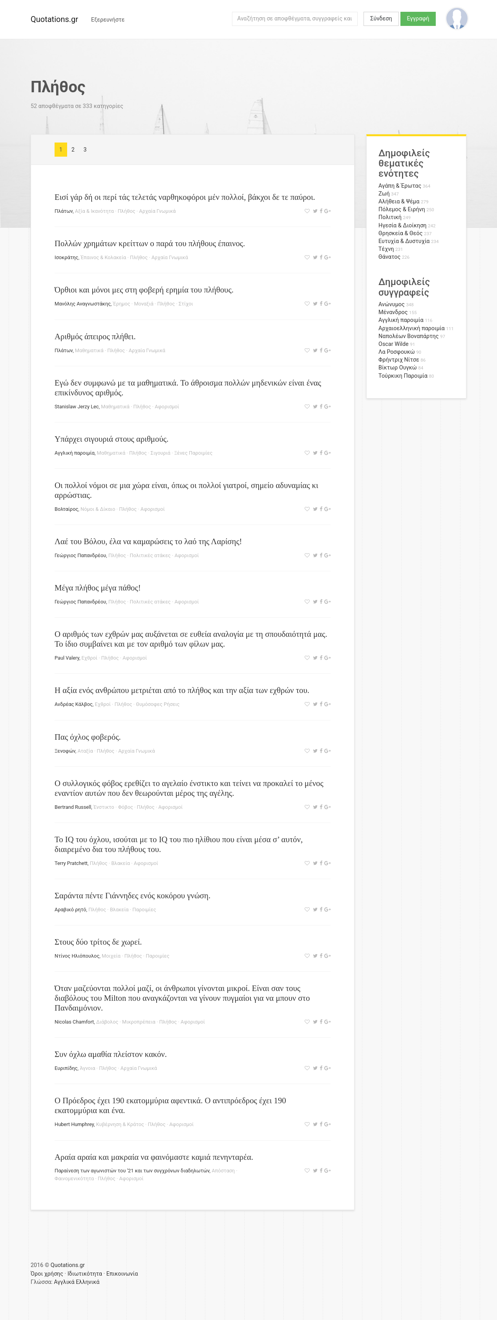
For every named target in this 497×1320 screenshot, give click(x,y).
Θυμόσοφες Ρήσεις (157, 704)
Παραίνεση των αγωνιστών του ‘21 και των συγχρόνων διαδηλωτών (132, 1171)
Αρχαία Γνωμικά (157, 211)
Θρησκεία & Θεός (400, 233)
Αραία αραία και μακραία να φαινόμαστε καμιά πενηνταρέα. (154, 1156)
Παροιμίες (144, 909)
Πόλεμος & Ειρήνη (401, 209)
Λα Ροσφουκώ (396, 352)
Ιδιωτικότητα (85, 1274)
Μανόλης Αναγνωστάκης (83, 304)
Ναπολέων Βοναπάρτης (408, 336)
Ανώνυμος (391, 304)
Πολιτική (390, 217)
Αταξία (85, 751)
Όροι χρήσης (47, 1274)
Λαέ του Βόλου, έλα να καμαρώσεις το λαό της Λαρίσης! (148, 541)
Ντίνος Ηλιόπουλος (77, 956)
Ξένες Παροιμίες (193, 453)
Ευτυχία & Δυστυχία (403, 241)
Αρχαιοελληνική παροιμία (411, 328)
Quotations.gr (54, 19)
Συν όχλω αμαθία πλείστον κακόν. (111, 1054)
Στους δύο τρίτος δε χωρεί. (98, 941)
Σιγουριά (160, 453)
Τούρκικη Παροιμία (403, 376)
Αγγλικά (64, 1282)
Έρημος (121, 304)
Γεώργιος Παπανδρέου (80, 555)
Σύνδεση (381, 18)
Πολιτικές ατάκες (150, 555)
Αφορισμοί (167, 407)
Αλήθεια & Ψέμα (398, 201)
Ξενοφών (65, 751)
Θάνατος (389, 257)
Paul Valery (67, 658)
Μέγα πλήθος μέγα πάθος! (98, 587)
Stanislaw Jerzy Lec (77, 407)
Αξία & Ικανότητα (94, 211)
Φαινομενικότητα (74, 1178)
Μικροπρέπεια (138, 1022)
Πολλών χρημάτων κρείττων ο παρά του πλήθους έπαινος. (150, 243)
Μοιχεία (111, 956)
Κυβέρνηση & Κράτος (120, 1124)
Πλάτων (64, 211)
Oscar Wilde (393, 344)
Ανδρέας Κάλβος (74, 704)
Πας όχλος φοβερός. (88, 736)
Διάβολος (107, 1022)
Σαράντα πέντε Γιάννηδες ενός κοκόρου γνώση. (132, 895)
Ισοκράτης (66, 257)
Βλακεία (120, 863)
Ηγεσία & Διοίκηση (402, 225)
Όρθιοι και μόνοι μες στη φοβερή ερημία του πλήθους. (144, 289)
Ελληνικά (87, 1282)
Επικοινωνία (122, 1274)
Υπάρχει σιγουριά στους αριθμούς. (111, 438)
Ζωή (384, 193)
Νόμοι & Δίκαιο (97, 509)
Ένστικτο (103, 807)
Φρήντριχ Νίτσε (398, 360)
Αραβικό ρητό (70, 909)
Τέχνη (386, 249)
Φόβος (125, 807)
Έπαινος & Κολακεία (103, 257)
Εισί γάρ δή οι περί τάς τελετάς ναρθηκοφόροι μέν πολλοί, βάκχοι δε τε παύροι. (185, 196)
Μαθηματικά (89, 350)
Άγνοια (87, 1068)
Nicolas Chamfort (74, 1022)
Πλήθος (126, 211)
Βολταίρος (66, 509)
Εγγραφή (418, 18)
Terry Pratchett (71, 863)
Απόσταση (223, 1171)
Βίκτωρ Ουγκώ (397, 367)
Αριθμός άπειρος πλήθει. (95, 336)
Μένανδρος (393, 312)
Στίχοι (186, 304)
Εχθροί (89, 658)
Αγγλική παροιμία (75, 453)
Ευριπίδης (66, 1068)
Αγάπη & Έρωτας (399, 186)
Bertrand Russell (73, 807)
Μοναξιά (143, 304)
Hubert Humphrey (74, 1124)
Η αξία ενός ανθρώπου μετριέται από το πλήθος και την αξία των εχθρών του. (182, 690)
